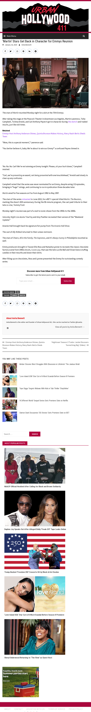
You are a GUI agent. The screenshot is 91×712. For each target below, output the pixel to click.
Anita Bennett (26, 45)
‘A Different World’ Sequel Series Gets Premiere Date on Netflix (43, 400)
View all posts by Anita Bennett (70, 327)
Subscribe (68, 281)
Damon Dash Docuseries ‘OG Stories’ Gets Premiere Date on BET (44, 413)
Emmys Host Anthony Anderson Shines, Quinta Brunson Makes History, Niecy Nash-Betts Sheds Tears (43, 135)
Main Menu (11, 36)
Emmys (14, 295)
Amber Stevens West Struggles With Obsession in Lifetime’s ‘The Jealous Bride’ (49, 364)
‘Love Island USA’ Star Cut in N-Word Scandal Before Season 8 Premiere (47, 376)
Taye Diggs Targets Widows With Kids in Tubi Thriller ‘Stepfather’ (44, 388)
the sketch (72, 121)
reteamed (26, 199)
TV (18, 292)
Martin (22, 295)
